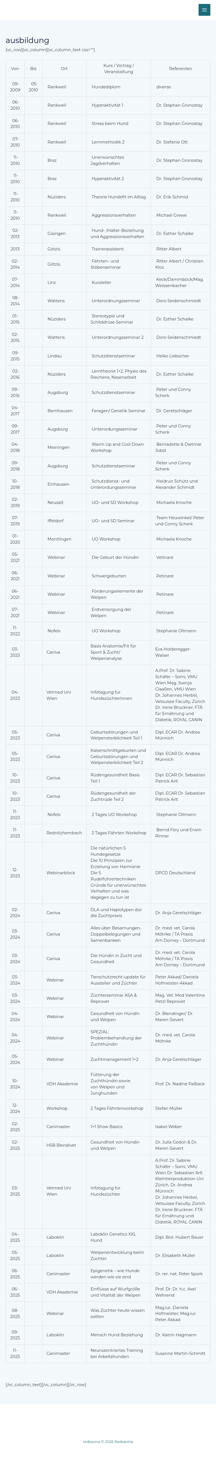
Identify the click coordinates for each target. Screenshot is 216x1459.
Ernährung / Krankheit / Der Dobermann (158, 1418)
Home (21, 1418)
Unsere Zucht (92, 1418)
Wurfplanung (53, 1418)
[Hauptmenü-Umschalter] (204, 10)
